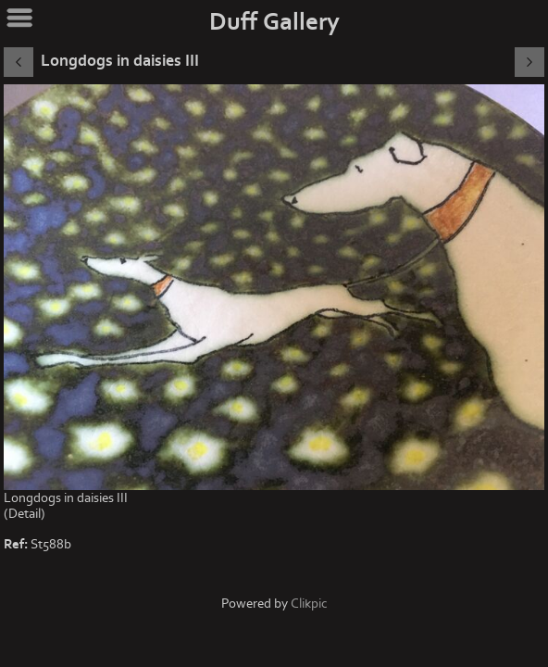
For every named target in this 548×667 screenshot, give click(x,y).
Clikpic (309, 603)
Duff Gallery (274, 22)
